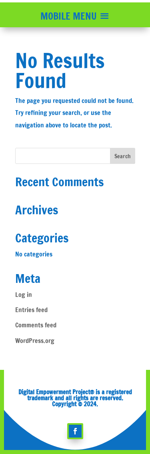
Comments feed (35, 325)
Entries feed (31, 309)
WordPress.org (34, 340)
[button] (68, 16)
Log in (23, 294)
